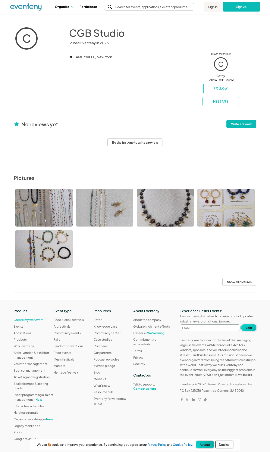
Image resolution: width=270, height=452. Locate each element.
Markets (59, 366)
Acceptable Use (241, 384)
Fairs (57, 339)
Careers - (149, 333)
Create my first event (29, 320)
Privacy (138, 357)
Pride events (62, 353)
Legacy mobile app (27, 426)
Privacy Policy (157, 444)
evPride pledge (104, 366)
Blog (97, 372)
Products (20, 339)
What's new (102, 385)
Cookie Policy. (183, 444)
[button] (64, 6)
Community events (67, 333)
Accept (205, 444)
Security (139, 364)
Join (249, 328)
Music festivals (64, 359)
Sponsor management (29, 370)
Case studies (103, 339)
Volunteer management (30, 364)
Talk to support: (153, 386)
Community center (107, 333)
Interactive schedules (29, 406)
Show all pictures (239, 282)
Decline (224, 444)
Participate (90, 6)
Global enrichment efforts (151, 326)
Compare (100, 346)
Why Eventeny (24, 346)
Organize (64, 6)
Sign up (241, 7)
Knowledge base (105, 326)
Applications (22, 333)
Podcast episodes (106, 359)
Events (18, 326)
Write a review (241, 124)
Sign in (212, 7)
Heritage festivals (66, 372)
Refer (98, 320)
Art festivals (62, 326)
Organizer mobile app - (33, 419)
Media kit (100, 379)
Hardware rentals (26, 412)
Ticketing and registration (32, 377)
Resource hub (103, 392)
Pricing (18, 432)
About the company (147, 320)
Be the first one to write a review (135, 142)
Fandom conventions (68, 346)
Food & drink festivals (69, 320)
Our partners (103, 353)
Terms (137, 351)
